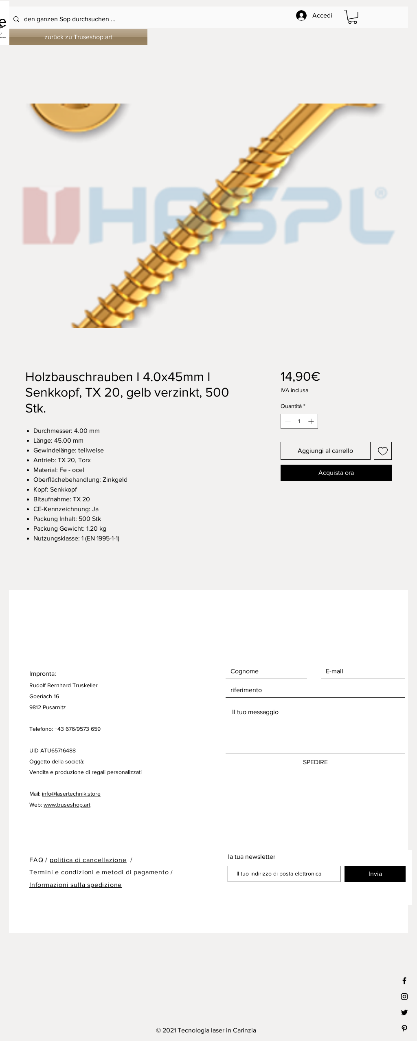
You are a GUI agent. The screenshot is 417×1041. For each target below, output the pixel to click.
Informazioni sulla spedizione (75, 884)
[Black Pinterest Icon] (404, 1028)
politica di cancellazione (88, 859)
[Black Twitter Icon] (404, 1012)
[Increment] (312, 421)
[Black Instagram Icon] (404, 996)
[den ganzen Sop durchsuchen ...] (186, 19)
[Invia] (375, 874)
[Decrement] (287, 421)
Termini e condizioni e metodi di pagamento (99, 872)
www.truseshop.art (67, 804)
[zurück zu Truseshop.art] (78, 37)
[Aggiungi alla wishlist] (383, 451)
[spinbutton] (299, 421)
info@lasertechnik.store (71, 793)
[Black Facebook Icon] (404, 980)
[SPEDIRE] (315, 762)
